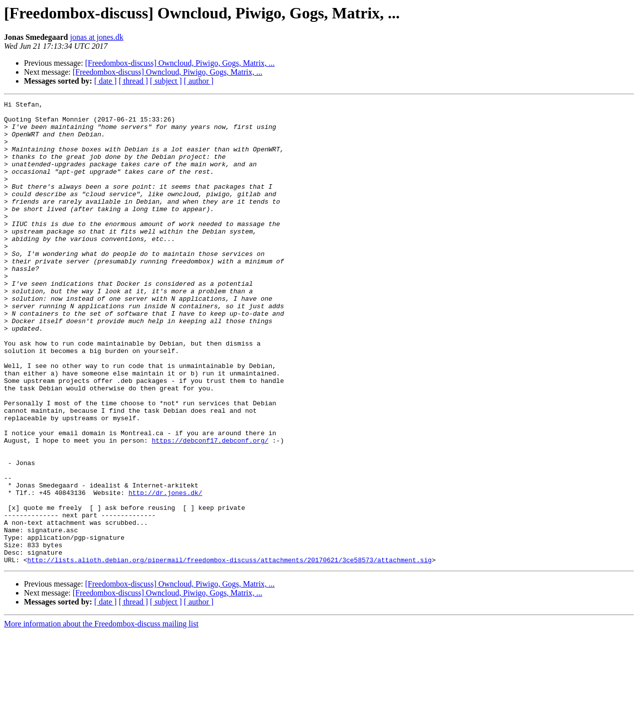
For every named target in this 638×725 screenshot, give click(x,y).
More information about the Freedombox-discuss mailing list (101, 716)
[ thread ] (133, 81)
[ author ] (199, 81)
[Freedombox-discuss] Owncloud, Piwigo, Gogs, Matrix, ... (180, 63)
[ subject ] (166, 81)
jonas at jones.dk (96, 37)
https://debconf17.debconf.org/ (210, 508)
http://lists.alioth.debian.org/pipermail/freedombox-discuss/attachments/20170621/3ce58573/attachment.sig (229, 652)
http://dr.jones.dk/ (165, 571)
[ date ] (105, 81)
